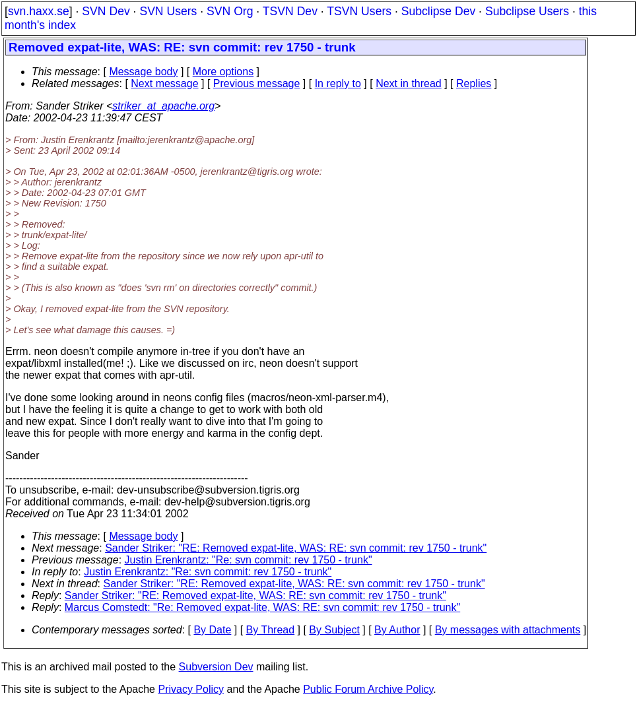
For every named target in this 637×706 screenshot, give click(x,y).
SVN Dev (105, 11)
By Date (212, 629)
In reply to (338, 83)
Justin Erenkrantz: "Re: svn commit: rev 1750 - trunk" (248, 559)
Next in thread (409, 83)
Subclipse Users (527, 11)
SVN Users (168, 11)
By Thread (270, 629)
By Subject (334, 629)
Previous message (256, 83)
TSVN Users (359, 11)
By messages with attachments (508, 629)
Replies (473, 83)
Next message (164, 83)
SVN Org (230, 11)
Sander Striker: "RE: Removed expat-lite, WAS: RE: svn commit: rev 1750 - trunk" (295, 548)
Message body (143, 71)
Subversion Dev (216, 666)
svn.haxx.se (38, 11)
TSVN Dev (290, 11)
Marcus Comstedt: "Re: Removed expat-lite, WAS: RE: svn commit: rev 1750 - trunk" (262, 607)
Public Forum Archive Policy (368, 689)
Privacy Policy (191, 689)
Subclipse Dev (438, 11)
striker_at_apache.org (163, 106)
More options (223, 71)
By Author (397, 629)
